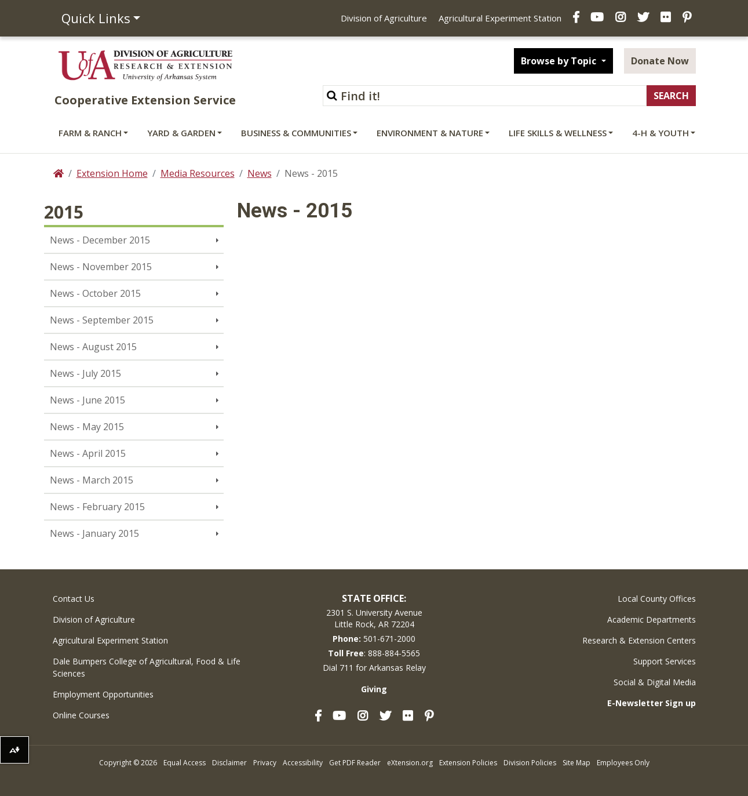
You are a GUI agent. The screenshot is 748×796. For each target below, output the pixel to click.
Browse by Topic (560, 60)
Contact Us (73, 598)
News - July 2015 (85, 373)
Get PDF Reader (355, 763)
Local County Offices (657, 598)
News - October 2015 (95, 293)
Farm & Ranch (90, 133)
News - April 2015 (88, 453)
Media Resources (197, 173)
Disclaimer (229, 763)
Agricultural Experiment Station (500, 18)
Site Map (576, 763)
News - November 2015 (101, 266)
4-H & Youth (660, 133)
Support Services (664, 661)
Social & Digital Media (655, 682)
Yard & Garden (181, 133)
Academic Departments (651, 619)
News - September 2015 (102, 320)
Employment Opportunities (103, 694)
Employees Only (623, 763)
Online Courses (81, 715)
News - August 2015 (93, 346)
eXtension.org (410, 763)
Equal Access (184, 763)
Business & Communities (296, 133)
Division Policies (529, 763)
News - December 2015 (100, 240)
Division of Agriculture (384, 18)
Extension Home (112, 173)
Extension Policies (468, 763)
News (259, 173)
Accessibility (303, 763)
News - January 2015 (94, 533)
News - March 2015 (91, 480)
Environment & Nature (430, 133)
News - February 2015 (97, 506)
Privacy (264, 763)
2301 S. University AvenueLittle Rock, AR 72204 (374, 618)
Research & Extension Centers (639, 640)
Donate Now (660, 60)
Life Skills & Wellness (558, 133)
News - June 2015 (87, 400)
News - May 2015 (87, 426)
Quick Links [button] (95, 18)
